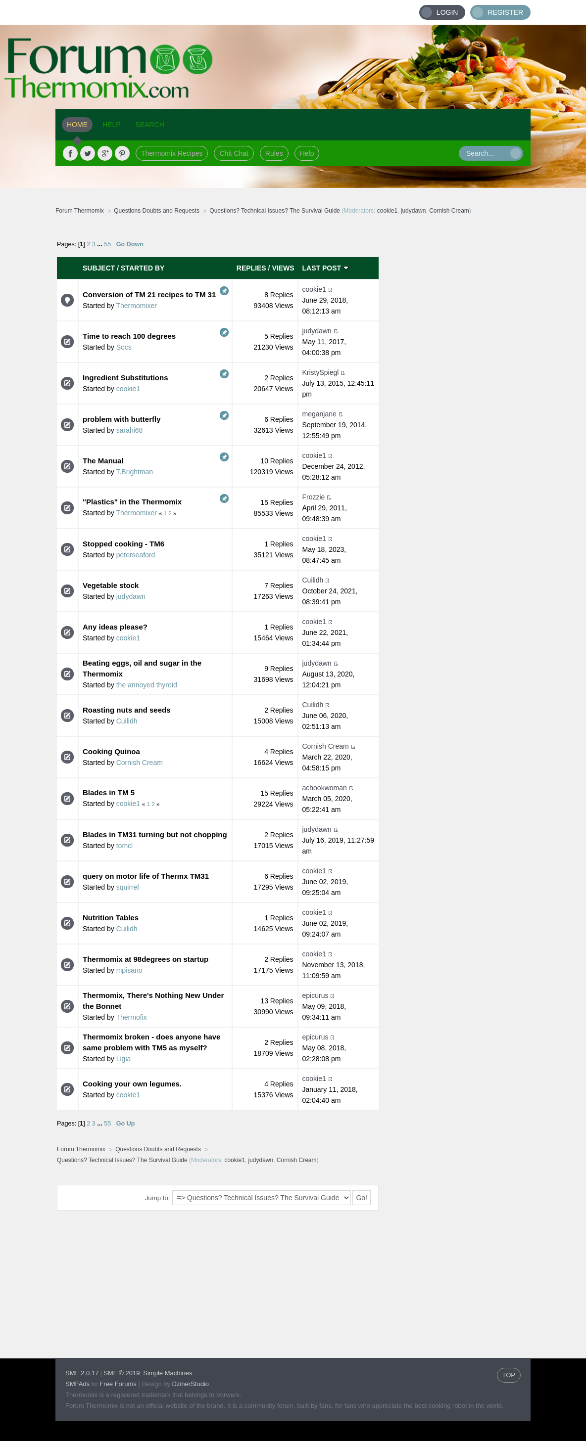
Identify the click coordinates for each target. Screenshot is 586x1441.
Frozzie (313, 497)
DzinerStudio (190, 1384)
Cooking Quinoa (111, 751)
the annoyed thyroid (146, 685)
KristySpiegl (320, 372)
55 (107, 244)
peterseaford (135, 555)
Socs (124, 347)
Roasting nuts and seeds (127, 710)
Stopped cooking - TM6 (123, 544)
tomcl (124, 846)
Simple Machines (167, 1373)
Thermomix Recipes (171, 153)
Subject (99, 268)
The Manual (103, 460)
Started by (142, 268)
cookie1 (387, 210)
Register (505, 12)
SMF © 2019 (121, 1373)
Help (307, 153)
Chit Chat (233, 153)
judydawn (413, 210)
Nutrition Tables (111, 917)
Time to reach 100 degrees (129, 336)
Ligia (123, 1059)
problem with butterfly (122, 419)
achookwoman (324, 788)
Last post (325, 268)
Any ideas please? (115, 627)
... (100, 244)
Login (447, 12)
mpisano (129, 970)
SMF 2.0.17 (81, 1373)
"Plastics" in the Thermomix (132, 501)
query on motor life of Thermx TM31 (146, 876)
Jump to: (157, 1198)
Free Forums (117, 1384)
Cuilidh (313, 580)
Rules (274, 153)
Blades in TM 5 (109, 792)
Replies (251, 268)
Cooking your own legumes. (132, 1084)
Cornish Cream (449, 210)
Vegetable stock (111, 585)
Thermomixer (136, 306)
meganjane (319, 414)
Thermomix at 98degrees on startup (145, 959)
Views (283, 268)
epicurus (315, 995)
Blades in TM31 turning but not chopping (155, 834)
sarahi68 (129, 430)
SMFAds (77, 1384)
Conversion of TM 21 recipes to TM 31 (149, 294)
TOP (509, 1375)
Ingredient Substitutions (125, 377)
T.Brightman (134, 472)
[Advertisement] (455, 378)
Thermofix (131, 1017)
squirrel (127, 887)
